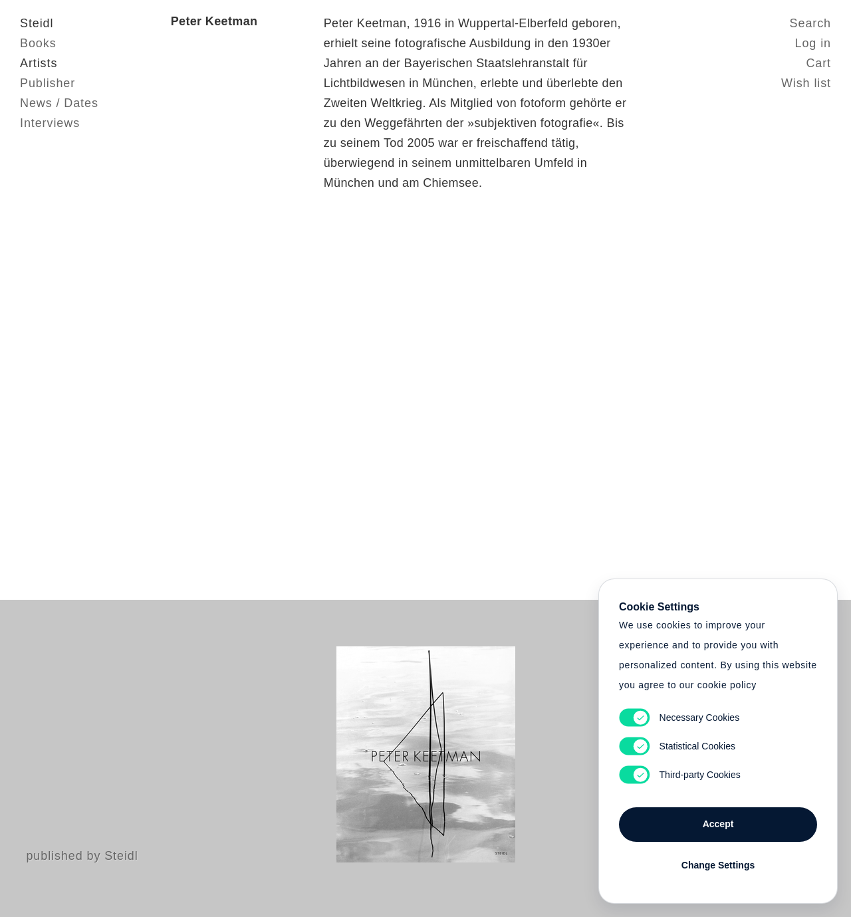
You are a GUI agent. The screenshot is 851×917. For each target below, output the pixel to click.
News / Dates (59, 103)
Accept (718, 824)
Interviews (50, 123)
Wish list (806, 83)
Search (810, 23)
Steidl (36, 23)
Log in (813, 43)
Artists (38, 63)
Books (38, 43)
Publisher (47, 83)
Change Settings (718, 865)
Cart (818, 63)
